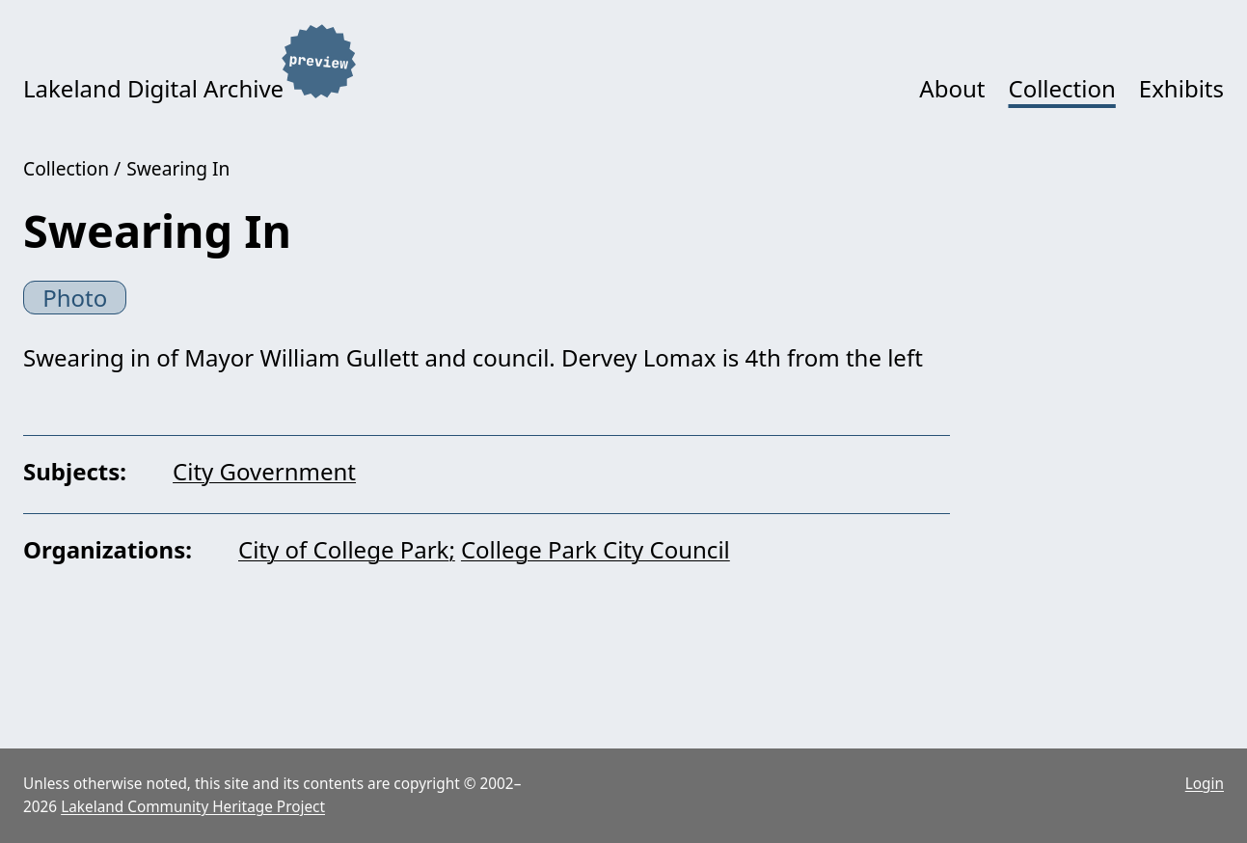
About (952, 88)
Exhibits (1181, 88)
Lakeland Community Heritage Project (193, 807)
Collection (1061, 88)
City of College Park (343, 549)
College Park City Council (595, 549)
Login (1204, 784)
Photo (74, 297)
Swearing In (178, 168)
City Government (264, 471)
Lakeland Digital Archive (153, 88)
